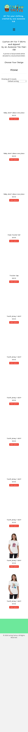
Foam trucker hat (14, 235)
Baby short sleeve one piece (14, 113)
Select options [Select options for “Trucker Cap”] (14, 281)
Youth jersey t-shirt (14, 316)
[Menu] (14, 29)
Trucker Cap (14, 276)
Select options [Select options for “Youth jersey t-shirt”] (14, 322)
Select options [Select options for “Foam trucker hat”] (14, 241)
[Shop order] (17, 81)
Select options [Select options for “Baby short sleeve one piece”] (14, 119)
